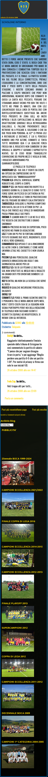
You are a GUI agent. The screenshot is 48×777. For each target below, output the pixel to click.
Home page (22, 409)
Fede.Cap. (11, 381)
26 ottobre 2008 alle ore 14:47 (21, 370)
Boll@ (10, 336)
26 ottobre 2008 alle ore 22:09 (21, 391)
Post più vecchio (39, 409)
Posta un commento (14, 398)
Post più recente (9, 409)
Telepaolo (16, 327)
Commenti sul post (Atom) (16, 415)
